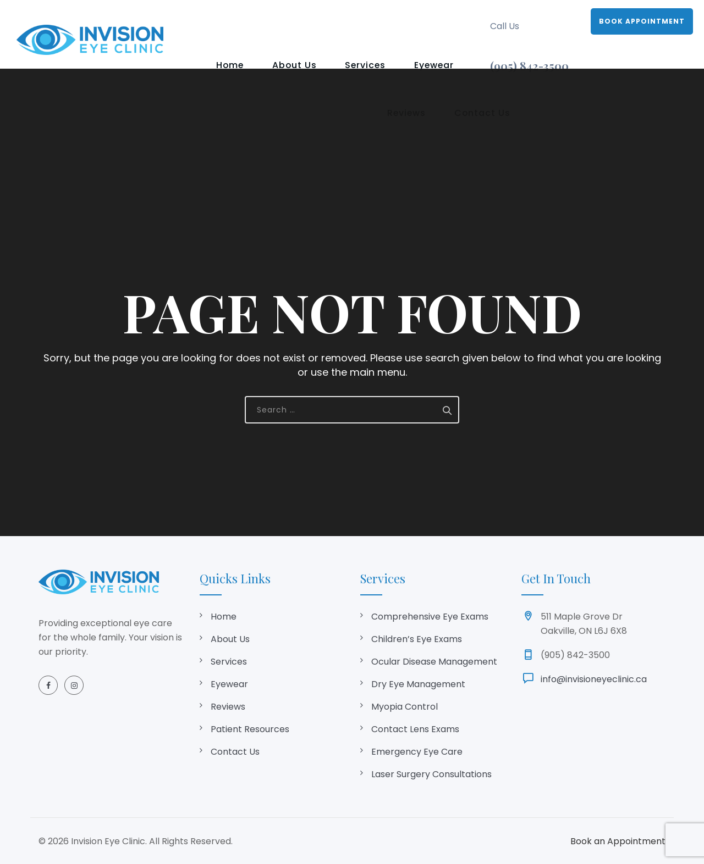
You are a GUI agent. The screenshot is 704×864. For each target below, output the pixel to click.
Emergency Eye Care (417, 751)
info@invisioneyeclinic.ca (594, 679)
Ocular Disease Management (434, 661)
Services (331, 20)
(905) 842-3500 (529, 65)
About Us (273, 20)
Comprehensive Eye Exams (429, 616)
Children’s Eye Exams (416, 639)
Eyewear (387, 20)
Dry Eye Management (418, 684)
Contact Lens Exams (415, 729)
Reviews (442, 20)
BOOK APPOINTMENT (642, 21)
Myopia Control (404, 706)
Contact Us (335, 62)
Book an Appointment (618, 841)
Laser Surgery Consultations (431, 774)
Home (222, 20)
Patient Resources (250, 729)
